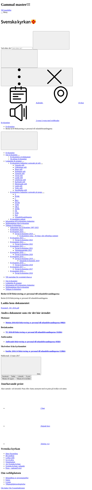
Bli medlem (10, 456)
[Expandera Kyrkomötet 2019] (25, 257)
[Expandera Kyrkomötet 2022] (25, 242)
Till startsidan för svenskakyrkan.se (19, 277)
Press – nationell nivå (13, 468)
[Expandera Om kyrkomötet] (19, 155)
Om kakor (5, 488)
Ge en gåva (10, 460)
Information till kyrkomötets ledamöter (20, 285)
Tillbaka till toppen (8, 379)
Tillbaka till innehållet (23, 379)
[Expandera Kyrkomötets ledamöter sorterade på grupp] (43, 192)
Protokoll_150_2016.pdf (10, 308)
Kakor (8, 480)
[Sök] (51, 40)
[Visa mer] (19, 141)
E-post (28, 376)
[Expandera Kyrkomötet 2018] (25, 263)
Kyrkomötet (5, 123)
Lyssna (8, 482)
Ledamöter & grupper (14, 283)
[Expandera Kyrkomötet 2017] (25, 267)
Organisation (10, 462)
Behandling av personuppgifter (17, 478)
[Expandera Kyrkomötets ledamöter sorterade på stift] (42, 163)
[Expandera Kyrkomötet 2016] (25, 271)
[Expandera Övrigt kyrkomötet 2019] (34, 259)
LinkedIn (21, 376)
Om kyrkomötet (11, 281)
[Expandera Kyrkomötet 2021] (25, 246)
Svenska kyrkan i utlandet (15, 466)
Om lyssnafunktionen (17, 488)
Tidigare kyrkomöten (13, 289)
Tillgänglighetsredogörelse (15, 484)
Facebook (5, 376)
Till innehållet (6, 10)
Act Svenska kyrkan (13, 464)
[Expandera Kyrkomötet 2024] (25, 232)
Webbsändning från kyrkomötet (17, 287)
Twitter (13, 376)
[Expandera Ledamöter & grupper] (23, 161)
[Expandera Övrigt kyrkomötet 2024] (34, 234)
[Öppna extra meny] (37, 77)
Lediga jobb (10, 458)
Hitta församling (12, 454)
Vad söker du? (6, 48)
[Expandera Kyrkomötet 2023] (25, 238)
